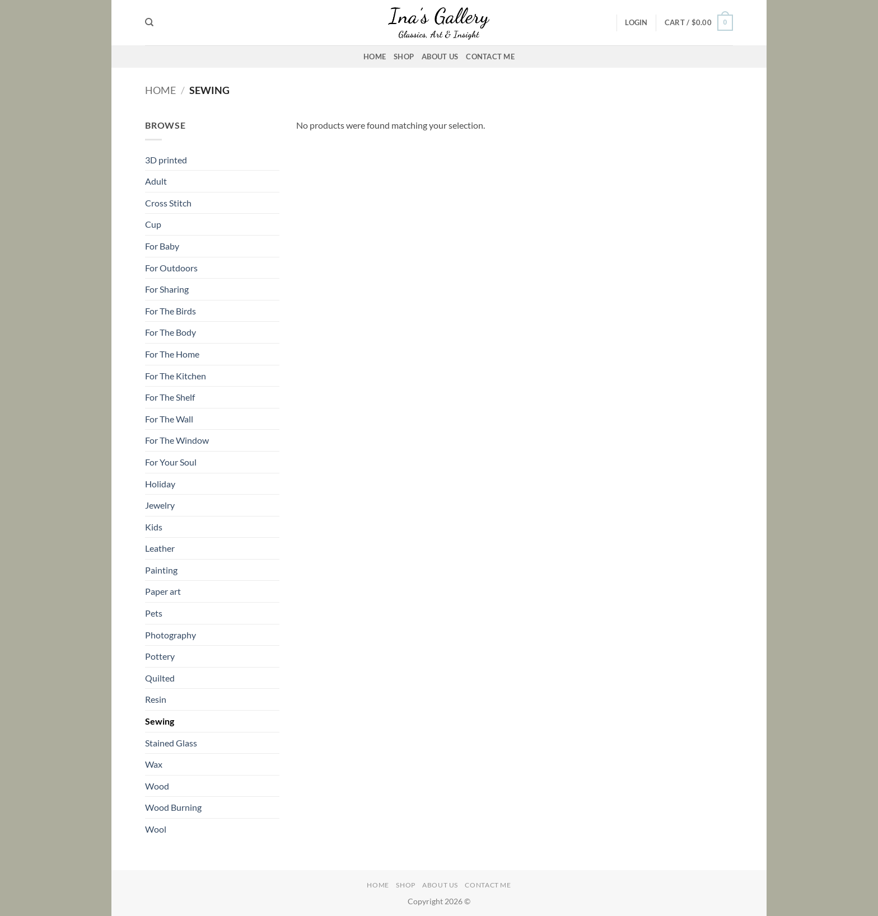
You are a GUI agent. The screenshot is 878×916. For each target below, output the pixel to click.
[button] (636, 22)
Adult (156, 181)
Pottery (160, 656)
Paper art (163, 591)
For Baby (162, 246)
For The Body (170, 332)
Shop (404, 56)
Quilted (160, 678)
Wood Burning (173, 807)
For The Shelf (170, 397)
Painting (161, 570)
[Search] (149, 22)
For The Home (172, 354)
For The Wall (169, 419)
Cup (153, 224)
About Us (440, 56)
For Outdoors (171, 267)
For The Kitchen (175, 375)
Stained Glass (171, 743)
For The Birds (170, 311)
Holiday (160, 483)
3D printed (166, 159)
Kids (153, 527)
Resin (155, 699)
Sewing (159, 721)
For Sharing (167, 289)
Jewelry (160, 505)
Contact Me (490, 56)
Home (374, 56)
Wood (157, 786)
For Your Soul (171, 462)
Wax (153, 764)
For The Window (177, 440)
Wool (155, 829)
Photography (170, 635)
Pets (153, 613)
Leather (160, 548)
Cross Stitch (168, 203)
